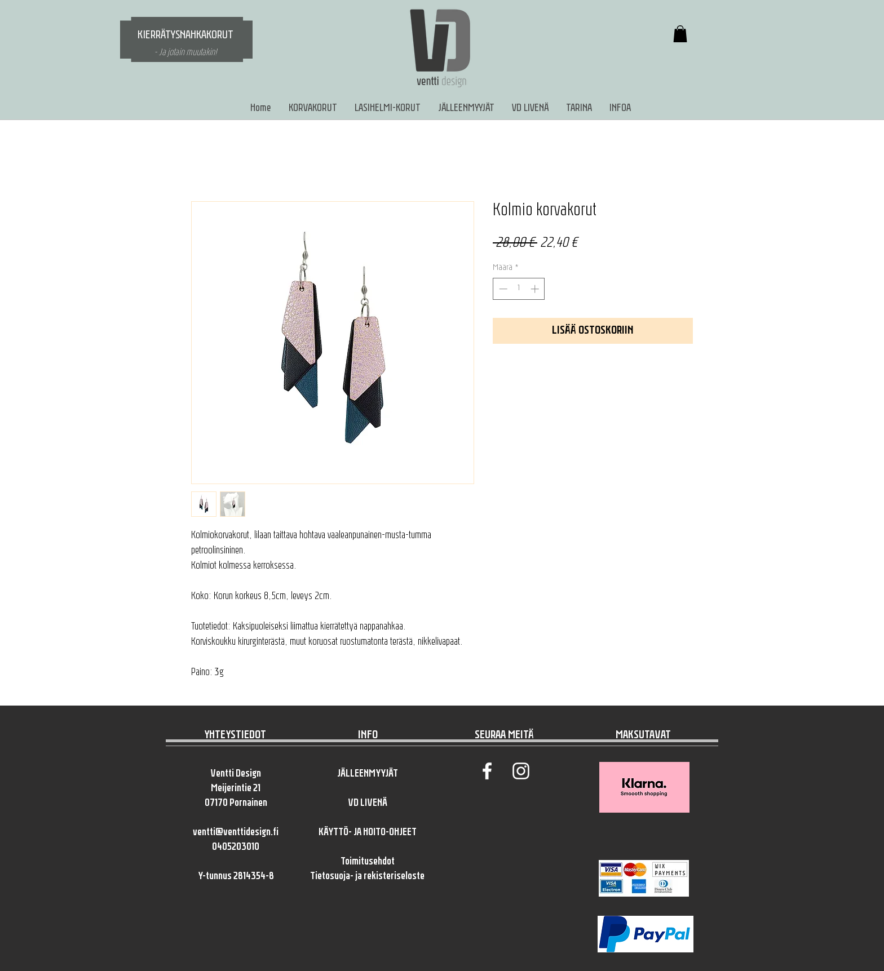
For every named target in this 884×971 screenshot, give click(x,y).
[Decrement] (502, 288)
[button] (680, 33)
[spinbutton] (519, 288)
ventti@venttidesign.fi (236, 832)
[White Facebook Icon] (487, 771)
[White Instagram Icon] (521, 771)
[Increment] (535, 288)
